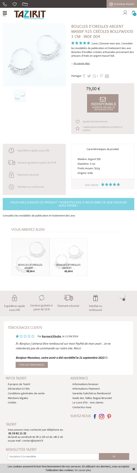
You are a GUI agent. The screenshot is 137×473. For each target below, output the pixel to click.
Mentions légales (18, 398)
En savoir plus (82, 63)
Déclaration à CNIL (19, 388)
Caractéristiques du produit (103, 149)
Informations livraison (85, 384)
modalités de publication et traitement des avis (103, 48)
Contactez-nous (82, 407)
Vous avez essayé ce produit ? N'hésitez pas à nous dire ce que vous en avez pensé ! (68, 204)
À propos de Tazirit (19, 384)
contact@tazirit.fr (32, 440)
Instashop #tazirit (121, 4)
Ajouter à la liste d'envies (95, 121)
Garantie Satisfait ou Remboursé (91, 393)
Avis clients (103, 185)
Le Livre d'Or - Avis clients (87, 402)
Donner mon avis (110, 43)
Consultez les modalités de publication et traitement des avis (39, 215)
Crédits (12, 402)
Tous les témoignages (31, 365)
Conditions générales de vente (26, 393)
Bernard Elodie (51, 336)
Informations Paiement (86, 388)
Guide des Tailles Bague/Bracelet (92, 398)
